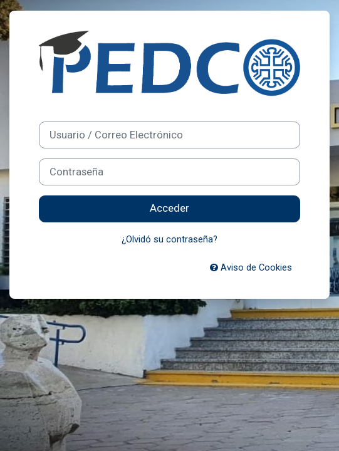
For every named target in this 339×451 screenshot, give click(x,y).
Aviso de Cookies (251, 267)
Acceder (169, 208)
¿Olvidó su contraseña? (169, 239)
